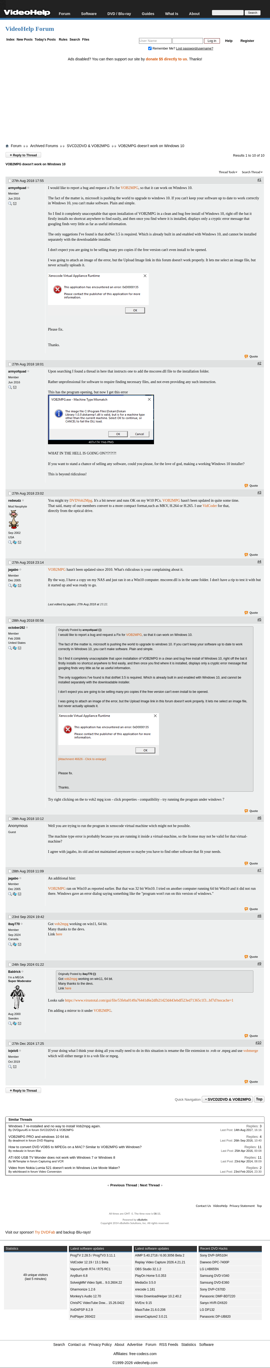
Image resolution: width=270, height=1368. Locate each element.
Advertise (134, 1344)
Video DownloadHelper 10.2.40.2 (158, 1296)
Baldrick (14, 972)
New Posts (25, 39)
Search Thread (251, 172)
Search (75, 39)
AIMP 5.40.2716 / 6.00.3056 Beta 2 (159, 1255)
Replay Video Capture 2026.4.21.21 (160, 1262)
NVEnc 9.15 (143, 1303)
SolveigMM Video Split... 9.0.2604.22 (96, 1282)
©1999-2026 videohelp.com (134, 1363)
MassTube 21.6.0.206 (150, 1310)
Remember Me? (162, 48)
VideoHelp (220, 1206)
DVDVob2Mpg (80, 500)
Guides (148, 13)
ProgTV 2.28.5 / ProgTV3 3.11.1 (92, 1255)
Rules (63, 39)
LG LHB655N (209, 1269)
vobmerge (250, 1051)
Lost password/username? (194, 48)
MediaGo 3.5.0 (145, 1282)
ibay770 (14, 924)
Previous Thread (123, 1185)
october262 (16, 628)
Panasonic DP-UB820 (215, 1316)
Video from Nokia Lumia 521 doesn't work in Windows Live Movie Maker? (64, 1168)
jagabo (13, 570)
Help (229, 41)
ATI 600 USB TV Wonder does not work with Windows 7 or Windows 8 (61, 1157)
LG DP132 (207, 1310)
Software (89, 13)
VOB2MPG (129, 188)
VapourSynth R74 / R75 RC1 (90, 1269)
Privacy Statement (242, 1206)
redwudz (14, 500)
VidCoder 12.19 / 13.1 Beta (89, 1262)
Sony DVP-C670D (212, 1289)
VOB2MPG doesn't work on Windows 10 (151, 146)
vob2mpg (62, 924)
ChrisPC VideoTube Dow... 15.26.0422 (97, 1303)
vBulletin (142, 1219)
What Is (171, 13)
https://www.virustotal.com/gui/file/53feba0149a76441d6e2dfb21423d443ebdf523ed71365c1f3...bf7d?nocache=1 (149, 1000)
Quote (251, 357)
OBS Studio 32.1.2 (148, 1269)
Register (247, 41)
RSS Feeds (168, 1344)
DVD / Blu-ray (119, 13)
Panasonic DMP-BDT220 (217, 1296)
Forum (64, 13)
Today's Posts (45, 39)
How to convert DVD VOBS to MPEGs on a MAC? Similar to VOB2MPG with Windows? (75, 1147)
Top (259, 1099)
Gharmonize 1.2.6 (82, 1289)
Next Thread (150, 1185)
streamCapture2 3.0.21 (151, 1316)
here (59, 934)
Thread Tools (227, 172)
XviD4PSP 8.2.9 (81, 1310)
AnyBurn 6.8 (79, 1276)
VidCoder (209, 506)
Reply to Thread (23, 155)
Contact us (77, 1344)
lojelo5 (13, 1051)
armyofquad (17, 188)
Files (85, 39)
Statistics (188, 1344)
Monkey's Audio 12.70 (85, 1296)
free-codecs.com (142, 1354)
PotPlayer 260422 (82, 1316)
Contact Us (203, 1206)
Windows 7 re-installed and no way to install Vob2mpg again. (54, 1126)
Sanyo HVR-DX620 (213, 1303)
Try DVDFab (45, 1232)
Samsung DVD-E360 (214, 1282)
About (194, 13)
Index (10, 39)
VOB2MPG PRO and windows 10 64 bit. (39, 1137)
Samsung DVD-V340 (214, 1276)
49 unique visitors (35, 1275)
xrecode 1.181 (145, 1289)
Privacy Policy (100, 1344)
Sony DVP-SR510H (214, 1255)
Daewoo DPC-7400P (214, 1262)
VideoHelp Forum (29, 28)
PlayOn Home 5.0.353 (150, 1276)
